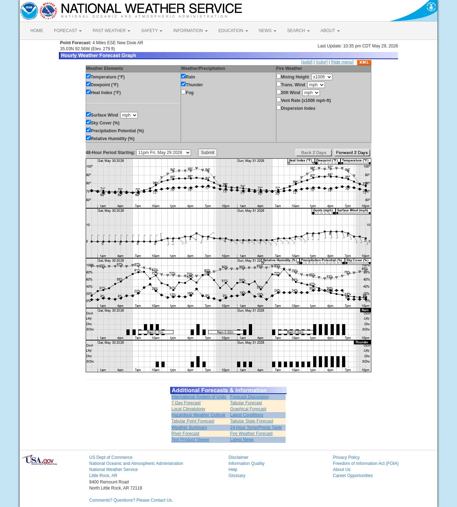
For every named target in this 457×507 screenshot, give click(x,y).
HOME (36, 30)
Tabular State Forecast (251, 421)
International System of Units (198, 396)
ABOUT (330, 30)
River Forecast (185, 433)
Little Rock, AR (103, 475)
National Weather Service (113, 469)
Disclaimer (238, 457)
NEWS (267, 30)
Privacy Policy (346, 457)
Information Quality (246, 463)
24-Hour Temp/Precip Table (256, 427)
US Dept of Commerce (110, 457)
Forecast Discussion (249, 396)
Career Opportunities (353, 475)
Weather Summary (189, 427)
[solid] (306, 62)
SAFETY (151, 30)
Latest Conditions (246, 415)
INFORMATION (190, 30)
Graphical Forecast (248, 408)
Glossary (236, 475)
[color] (322, 62)
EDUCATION (233, 30)
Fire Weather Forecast (251, 433)
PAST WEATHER (111, 30)
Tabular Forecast (246, 402)
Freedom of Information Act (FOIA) (366, 463)
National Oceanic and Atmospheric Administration (136, 463)
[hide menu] (342, 62)
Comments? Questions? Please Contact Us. (131, 500)
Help (232, 469)
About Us (342, 469)
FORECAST (68, 30)
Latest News (242, 439)
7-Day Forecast (186, 402)
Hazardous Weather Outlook (198, 415)
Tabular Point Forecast (192, 421)
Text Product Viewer (190, 439)
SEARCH (298, 30)
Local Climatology (188, 408)
